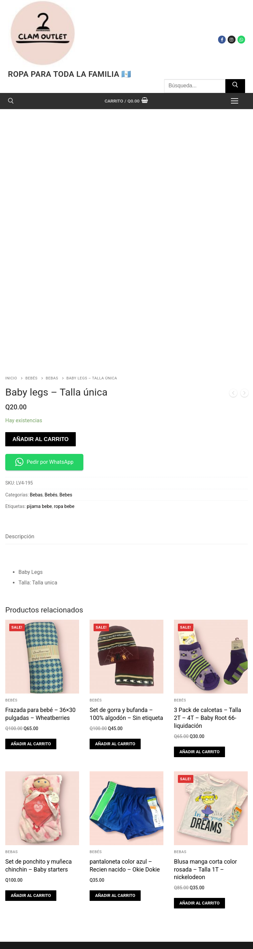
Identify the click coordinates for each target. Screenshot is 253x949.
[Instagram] (231, 39)
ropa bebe (64, 478)
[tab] (19, 508)
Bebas (52, 350)
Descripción (19, 508)
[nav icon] (234, 101)
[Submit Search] (235, 86)
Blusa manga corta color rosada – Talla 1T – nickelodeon (205, 841)
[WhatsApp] (241, 39)
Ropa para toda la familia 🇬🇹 (69, 74)
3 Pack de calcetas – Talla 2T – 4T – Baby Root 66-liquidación (207, 690)
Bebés (31, 350)
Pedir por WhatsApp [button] (44, 434)
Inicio (11, 350)
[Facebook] (222, 39)
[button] (30, 716)
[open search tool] (11, 101)
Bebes (66, 466)
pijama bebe (39, 478)
